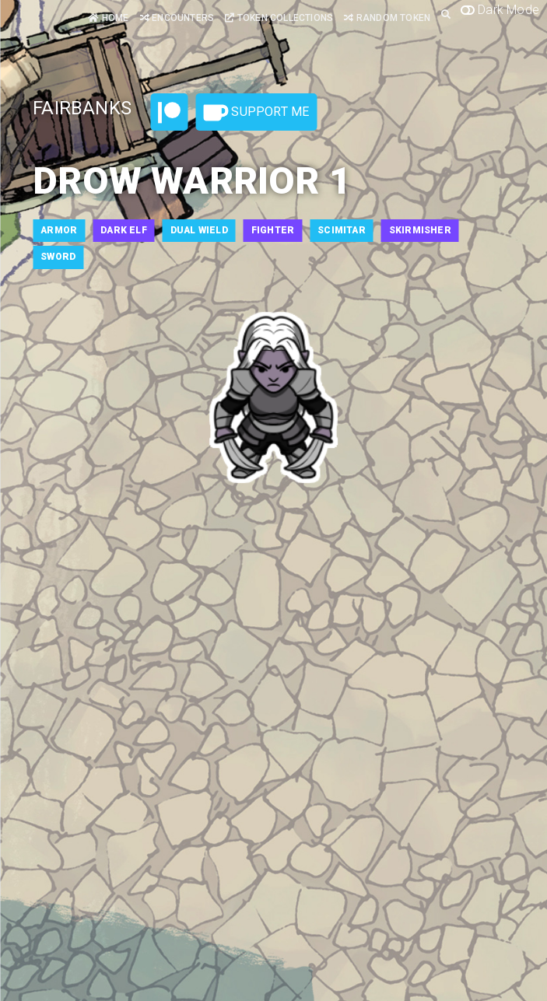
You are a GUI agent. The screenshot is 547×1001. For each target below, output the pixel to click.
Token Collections (279, 17)
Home (108, 17)
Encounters (177, 17)
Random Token (387, 17)
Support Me (256, 112)
